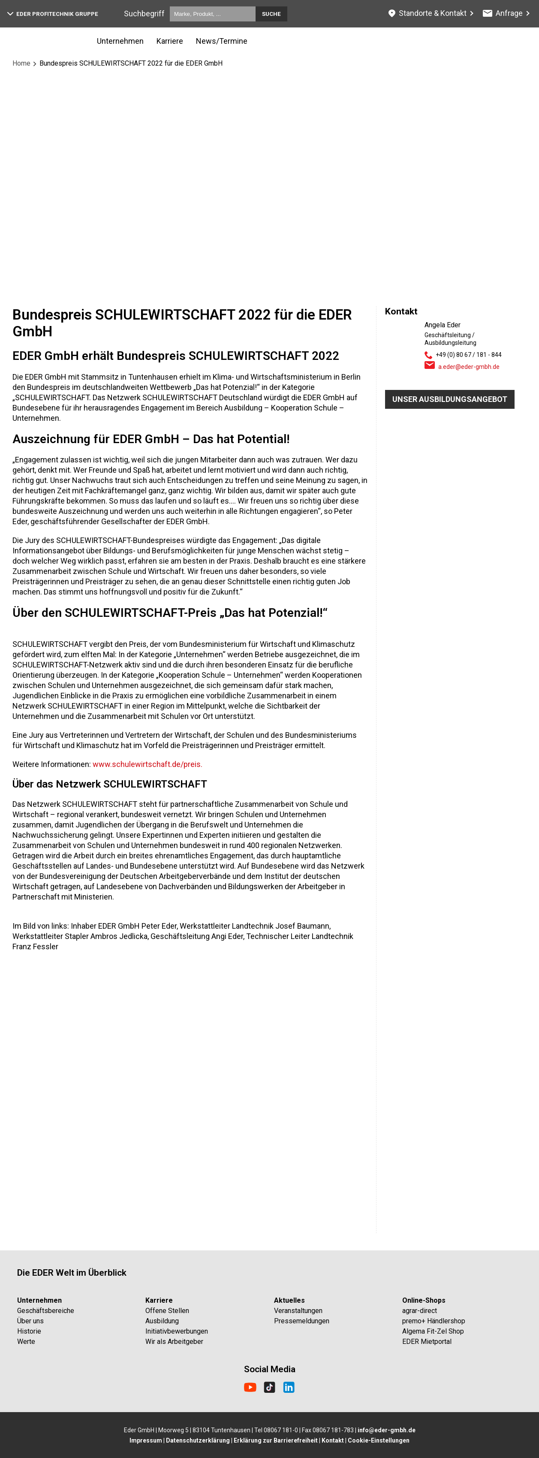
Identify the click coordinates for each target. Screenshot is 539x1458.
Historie (29, 1331)
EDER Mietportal (427, 1341)
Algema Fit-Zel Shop (433, 1331)
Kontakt (333, 1440)
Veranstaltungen (298, 1311)
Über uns (30, 1321)
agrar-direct (419, 1311)
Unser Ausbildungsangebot (449, 399)
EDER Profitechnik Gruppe (52, 14)
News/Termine (221, 40)
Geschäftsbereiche (45, 1311)
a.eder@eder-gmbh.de (469, 366)
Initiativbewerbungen (176, 1331)
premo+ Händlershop (433, 1321)
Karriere (170, 40)
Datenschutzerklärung (198, 1440)
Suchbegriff (144, 13)
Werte (26, 1341)
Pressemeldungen (301, 1321)
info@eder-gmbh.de (387, 1430)
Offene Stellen (167, 1311)
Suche (271, 14)
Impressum (145, 1440)
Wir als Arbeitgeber (174, 1341)
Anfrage (503, 13)
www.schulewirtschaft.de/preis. (147, 764)
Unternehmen (120, 40)
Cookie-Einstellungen (379, 1440)
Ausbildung (162, 1321)
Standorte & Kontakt (427, 13)
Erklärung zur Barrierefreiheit (276, 1440)
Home (21, 63)
